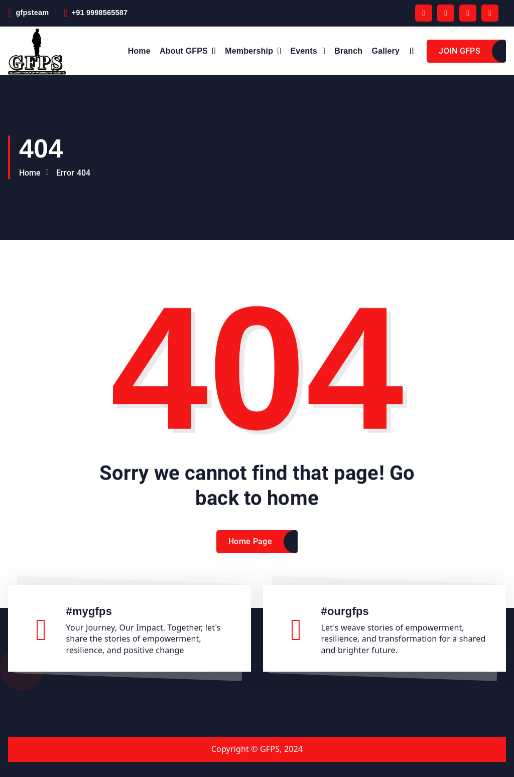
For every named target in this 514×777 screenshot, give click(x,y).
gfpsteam (32, 13)
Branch (348, 51)
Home (139, 51)
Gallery (386, 51)
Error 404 (73, 173)
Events (303, 51)
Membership (249, 51)
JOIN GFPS (459, 51)
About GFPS (184, 51)
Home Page (250, 548)
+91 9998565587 (100, 13)
